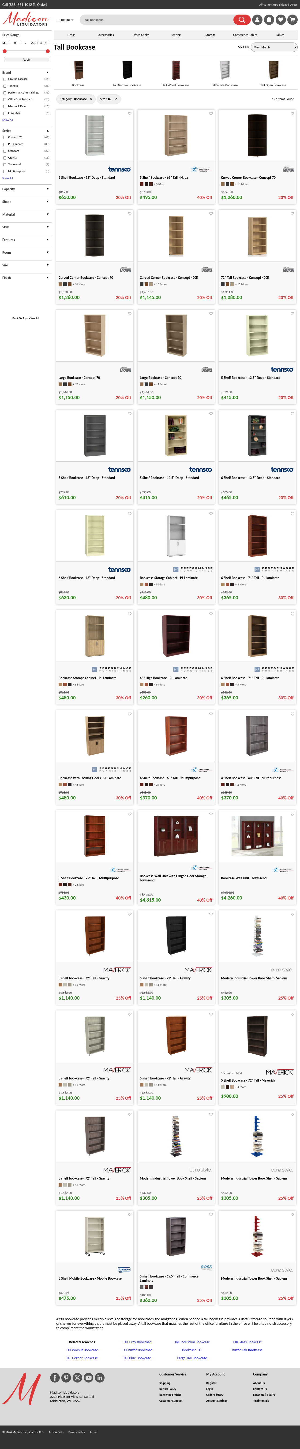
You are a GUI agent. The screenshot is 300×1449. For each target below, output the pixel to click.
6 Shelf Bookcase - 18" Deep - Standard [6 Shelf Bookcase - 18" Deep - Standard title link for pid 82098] (87, 578)
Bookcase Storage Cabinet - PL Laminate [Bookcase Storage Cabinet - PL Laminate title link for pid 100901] (87, 678)
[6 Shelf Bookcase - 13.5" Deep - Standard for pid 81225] (257, 455)
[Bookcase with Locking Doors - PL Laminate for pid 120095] (95, 756)
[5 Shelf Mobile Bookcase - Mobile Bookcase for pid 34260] (94, 1256)
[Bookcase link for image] (78, 72)
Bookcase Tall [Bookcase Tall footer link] (192, 1350)
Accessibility (56, 1432)
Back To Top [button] (19, 318)
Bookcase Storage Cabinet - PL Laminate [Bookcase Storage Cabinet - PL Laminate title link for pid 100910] (169, 578)
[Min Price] (15, 43)
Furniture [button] (66, 20)
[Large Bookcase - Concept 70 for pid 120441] (176, 355)
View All (34, 318)
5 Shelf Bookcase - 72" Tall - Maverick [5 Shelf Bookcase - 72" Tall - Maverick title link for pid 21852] (248, 1080)
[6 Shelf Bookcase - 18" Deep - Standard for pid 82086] (95, 155)
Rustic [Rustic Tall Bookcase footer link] (247, 1350)
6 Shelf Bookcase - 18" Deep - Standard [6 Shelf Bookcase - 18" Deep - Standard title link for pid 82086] (87, 177)
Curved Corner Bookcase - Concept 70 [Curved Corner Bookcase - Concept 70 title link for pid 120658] (248, 177)
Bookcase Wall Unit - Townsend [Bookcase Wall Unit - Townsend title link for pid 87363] (243, 878)
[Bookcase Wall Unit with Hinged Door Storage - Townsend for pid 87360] (176, 856)
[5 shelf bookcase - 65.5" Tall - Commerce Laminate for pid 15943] (176, 1256)
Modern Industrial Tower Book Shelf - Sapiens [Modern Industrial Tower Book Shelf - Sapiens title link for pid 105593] (254, 1278)
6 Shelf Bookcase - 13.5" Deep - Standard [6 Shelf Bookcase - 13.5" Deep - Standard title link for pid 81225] (250, 478)
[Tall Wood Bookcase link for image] (175, 72)
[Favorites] (281, 23)
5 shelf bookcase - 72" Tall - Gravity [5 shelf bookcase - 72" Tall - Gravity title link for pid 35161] (84, 1178)
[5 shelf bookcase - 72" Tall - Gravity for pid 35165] (176, 956)
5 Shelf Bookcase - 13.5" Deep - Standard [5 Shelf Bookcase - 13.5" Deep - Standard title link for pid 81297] (169, 478)
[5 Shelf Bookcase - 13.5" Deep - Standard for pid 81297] (176, 455)
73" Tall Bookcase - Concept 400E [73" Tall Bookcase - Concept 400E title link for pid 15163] (245, 278)
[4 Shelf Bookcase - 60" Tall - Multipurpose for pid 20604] (176, 756)
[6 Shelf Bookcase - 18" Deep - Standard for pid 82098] (95, 555)
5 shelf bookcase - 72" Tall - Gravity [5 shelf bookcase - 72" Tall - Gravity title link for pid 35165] (165, 978)
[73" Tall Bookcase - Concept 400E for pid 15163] (257, 255)
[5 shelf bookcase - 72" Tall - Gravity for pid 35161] (94, 1156)
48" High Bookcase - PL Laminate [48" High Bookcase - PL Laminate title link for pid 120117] (163, 678)
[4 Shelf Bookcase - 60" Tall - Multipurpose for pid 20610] (257, 756)
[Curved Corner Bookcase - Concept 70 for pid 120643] (94, 255)
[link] (292, 20)
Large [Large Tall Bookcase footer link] (192, 1358)
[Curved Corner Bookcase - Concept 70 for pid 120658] (257, 155)
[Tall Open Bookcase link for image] (273, 72)
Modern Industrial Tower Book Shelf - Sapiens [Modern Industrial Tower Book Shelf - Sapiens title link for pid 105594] (254, 978)
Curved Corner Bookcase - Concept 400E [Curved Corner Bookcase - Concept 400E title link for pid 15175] (169, 278)
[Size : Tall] (110, 99)
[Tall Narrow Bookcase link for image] (127, 72)
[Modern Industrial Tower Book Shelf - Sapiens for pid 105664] (176, 1156)
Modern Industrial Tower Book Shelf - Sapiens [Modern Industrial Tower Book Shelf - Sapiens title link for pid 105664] (173, 1178)
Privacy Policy (76, 1432)
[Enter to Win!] (269, 23)
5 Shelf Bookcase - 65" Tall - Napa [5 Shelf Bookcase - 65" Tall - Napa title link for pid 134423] (164, 177)
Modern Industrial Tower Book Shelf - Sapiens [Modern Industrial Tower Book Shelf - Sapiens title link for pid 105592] (254, 1178)
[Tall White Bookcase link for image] (224, 72)
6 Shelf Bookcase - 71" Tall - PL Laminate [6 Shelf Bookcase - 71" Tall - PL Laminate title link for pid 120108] (250, 578)
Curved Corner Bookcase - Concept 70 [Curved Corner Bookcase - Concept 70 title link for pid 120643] (86, 278)
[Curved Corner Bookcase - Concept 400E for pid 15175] (176, 255)
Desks (71, 35)
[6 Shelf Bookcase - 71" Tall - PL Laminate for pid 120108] (257, 555)
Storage (211, 35)
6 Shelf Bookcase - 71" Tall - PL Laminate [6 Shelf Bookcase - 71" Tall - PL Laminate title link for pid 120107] (250, 678)
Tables (280, 35)
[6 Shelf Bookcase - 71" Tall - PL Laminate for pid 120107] (257, 656)
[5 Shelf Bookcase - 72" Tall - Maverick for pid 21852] (257, 1056)
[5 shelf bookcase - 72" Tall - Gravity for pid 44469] (176, 1056)
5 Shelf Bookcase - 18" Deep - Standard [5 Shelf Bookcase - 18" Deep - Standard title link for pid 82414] (87, 478)
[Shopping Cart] (292, 20)
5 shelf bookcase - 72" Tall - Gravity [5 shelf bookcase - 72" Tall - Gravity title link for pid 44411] (84, 1078)
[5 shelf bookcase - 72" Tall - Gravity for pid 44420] (94, 956)
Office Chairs (141, 35)
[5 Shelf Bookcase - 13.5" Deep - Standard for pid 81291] (257, 355)
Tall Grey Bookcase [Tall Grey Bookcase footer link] (137, 1342)
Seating (176, 35)
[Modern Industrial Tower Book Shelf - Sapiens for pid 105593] (257, 1256)
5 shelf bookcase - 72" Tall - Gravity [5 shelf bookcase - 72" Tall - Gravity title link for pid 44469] (165, 1078)
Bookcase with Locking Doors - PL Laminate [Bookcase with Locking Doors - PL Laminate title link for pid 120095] (90, 778)
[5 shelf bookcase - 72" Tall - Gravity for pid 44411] (94, 1056)
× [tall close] (91, 98)
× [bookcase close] (116, 98)
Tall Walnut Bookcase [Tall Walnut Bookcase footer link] (82, 1350)
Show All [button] (7, 119)
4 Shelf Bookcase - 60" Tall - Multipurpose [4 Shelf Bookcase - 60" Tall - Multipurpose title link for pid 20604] (170, 778)
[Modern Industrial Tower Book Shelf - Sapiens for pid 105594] (257, 956)
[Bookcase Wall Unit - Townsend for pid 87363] (257, 855)
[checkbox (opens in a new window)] (4, 79)
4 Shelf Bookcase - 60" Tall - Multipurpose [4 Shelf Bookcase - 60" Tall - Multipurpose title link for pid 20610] (251, 778)
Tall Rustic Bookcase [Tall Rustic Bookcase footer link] (137, 1350)
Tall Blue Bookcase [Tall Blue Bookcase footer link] (137, 1358)
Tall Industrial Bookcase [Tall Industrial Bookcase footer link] (192, 1342)
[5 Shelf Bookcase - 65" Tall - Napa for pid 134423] (176, 155)
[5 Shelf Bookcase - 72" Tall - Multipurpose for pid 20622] (95, 856)
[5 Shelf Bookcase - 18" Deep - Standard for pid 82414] (94, 455)
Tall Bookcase (74, 47)
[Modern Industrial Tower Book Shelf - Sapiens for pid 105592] (257, 1156)
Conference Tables (245, 35)
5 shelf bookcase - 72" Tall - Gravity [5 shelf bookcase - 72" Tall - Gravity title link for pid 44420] (84, 978)
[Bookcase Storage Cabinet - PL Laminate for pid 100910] (176, 555)
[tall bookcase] (159, 20)
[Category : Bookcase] (80, 99)
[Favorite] (129, 113)
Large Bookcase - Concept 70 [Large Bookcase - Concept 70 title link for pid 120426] (79, 378)
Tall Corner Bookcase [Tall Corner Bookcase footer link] (82, 1358)
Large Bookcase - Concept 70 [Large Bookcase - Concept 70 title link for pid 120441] (160, 378)
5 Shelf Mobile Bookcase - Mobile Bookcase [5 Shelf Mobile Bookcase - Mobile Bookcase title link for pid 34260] (90, 1278)
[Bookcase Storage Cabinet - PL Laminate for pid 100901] (95, 656)
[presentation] (26, 73)
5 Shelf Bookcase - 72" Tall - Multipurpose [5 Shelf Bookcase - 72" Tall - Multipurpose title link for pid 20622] (89, 878)
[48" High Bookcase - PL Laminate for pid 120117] (176, 656)
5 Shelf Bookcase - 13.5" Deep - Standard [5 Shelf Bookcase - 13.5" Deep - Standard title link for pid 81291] (250, 378)
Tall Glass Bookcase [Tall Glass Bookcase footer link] (247, 1342)
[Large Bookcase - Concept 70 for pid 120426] (94, 355)
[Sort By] (274, 47)
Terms (93, 1432)
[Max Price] (43, 43)
